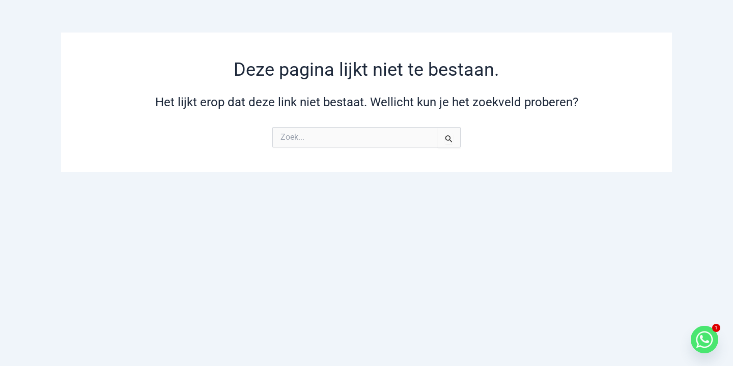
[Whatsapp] (704, 339)
